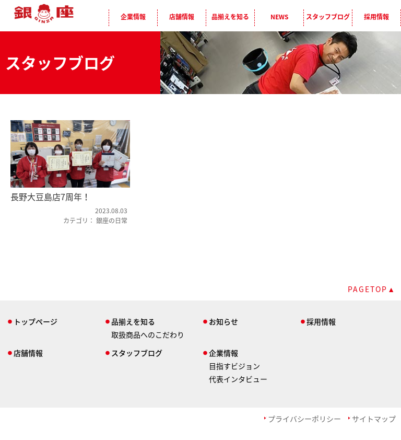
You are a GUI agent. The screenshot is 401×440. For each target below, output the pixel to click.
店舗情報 (181, 16)
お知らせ (223, 321)
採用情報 (376, 16)
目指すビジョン (234, 366)
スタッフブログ (328, 16)
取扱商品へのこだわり (147, 334)
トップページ (35, 321)
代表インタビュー (238, 379)
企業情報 (133, 16)
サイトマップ (374, 418)
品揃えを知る (230, 16)
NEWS (279, 16)
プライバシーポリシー (304, 418)
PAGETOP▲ (372, 289)
